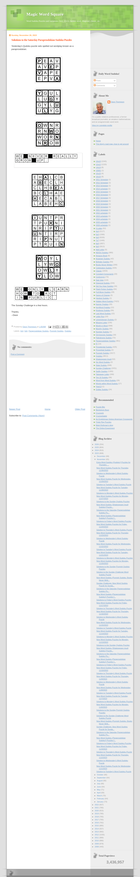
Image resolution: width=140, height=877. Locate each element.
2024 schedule (102, 219)
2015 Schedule (102, 192)
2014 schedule (102, 189)
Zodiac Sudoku (102, 389)
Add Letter (100, 250)
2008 (97, 847)
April (99, 793)
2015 (97, 826)
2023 (97, 453)
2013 (97, 832)
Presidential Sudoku (104, 347)
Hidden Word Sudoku (104, 301)
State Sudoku (101, 365)
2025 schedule (102, 222)
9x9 (97, 246)
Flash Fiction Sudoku (104, 289)
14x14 (98, 167)
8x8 (97, 243)
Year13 (99, 387)
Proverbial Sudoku (103, 350)
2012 (97, 835)
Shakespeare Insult (104, 359)
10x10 (98, 161)
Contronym (100, 277)
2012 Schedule (102, 183)
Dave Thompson (30, 327)
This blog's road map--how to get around (112, 144)
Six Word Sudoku (103, 362)
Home (48, 409)
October (100, 775)
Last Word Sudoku (103, 314)
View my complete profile (102, 125)
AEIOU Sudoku (102, 253)
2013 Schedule (102, 186)
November (101, 459)
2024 (97, 450)
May (99, 790)
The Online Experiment (105, 428)
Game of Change (103, 295)
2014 (97, 829)
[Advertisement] (47, 382)
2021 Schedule (102, 210)
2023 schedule (102, 216)
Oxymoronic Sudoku (104, 335)
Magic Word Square (44, 14)
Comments (99, 85)
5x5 (97, 234)
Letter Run (100, 316)
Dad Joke (100, 280)
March (99, 796)
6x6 (25, 331)
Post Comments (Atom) (33, 415)
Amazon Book (101, 256)
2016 (97, 823)
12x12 (98, 164)
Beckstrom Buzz (102, 410)
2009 (97, 844)
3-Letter (99, 228)
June (99, 787)
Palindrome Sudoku (104, 338)
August (100, 781)
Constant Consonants (104, 274)
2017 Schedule (102, 198)
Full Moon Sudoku (103, 292)
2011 (97, 838)
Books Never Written (104, 265)
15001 (98, 171)
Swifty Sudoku (101, 371)
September (101, 778)
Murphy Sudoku (102, 329)
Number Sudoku (102, 332)
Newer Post (14, 409)
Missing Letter (101, 323)
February (101, 799)
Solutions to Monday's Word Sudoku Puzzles (115, 493)
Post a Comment (17, 354)
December (101, 456)
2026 (97, 444)
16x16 (98, 177)
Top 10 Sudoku (102, 377)
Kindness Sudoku (103, 310)
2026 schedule (102, 225)
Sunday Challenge (103, 368)
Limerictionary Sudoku (105, 320)
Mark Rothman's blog (104, 425)
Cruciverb (100, 413)
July (99, 784)
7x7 (97, 240)
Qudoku (68, 331)
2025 (97, 447)
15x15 (98, 173)
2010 (97, 841)
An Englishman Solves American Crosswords (114, 419)
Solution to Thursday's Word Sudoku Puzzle (114, 530)
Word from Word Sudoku (106, 380)
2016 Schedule (102, 195)
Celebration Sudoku (104, 268)
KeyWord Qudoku (103, 307)
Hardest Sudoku (102, 298)
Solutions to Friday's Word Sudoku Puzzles (114, 521)
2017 (97, 820)
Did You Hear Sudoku (104, 286)
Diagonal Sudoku (103, 283)
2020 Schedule (102, 207)
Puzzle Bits (100, 407)
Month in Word (102, 326)
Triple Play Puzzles (103, 422)
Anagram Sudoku (103, 259)
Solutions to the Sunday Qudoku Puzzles (113, 502)
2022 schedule (102, 213)
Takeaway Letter (102, 374)
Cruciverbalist (101, 416)
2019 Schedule (102, 204)
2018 (97, 817)
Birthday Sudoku (102, 262)
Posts (97, 81)
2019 (97, 814)
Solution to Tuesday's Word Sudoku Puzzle (114, 485)
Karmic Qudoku (102, 304)
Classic (99, 271)
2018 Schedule (102, 201)
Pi (97, 344)
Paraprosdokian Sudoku (39, 331)
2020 (97, 811)
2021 (97, 808)
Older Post (80, 409)
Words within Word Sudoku (107, 384)
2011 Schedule (102, 180)
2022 (97, 805)
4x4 (21, 331)
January (100, 802)
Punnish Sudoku (56, 331)
